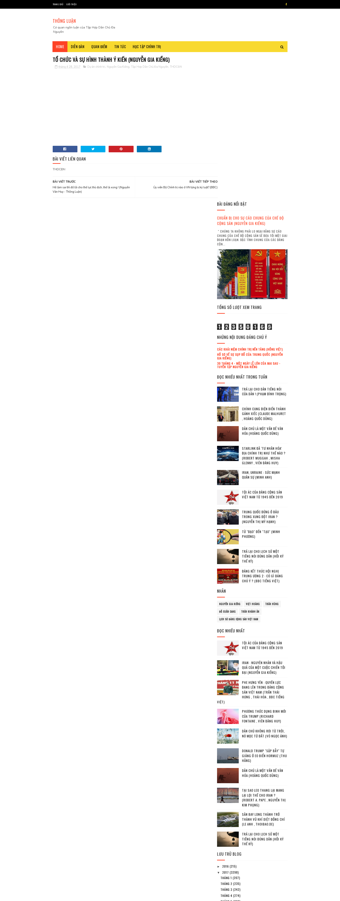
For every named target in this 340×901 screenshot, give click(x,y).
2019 (226, 810)
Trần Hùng (272, 458)
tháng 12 (227, 797)
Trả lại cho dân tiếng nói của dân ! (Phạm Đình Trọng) (264, 246)
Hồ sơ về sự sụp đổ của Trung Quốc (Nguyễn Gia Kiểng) (250, 210)
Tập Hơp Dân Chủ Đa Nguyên (149, 67)
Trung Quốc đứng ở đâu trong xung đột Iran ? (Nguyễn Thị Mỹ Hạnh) (260, 371)
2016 (226, 720)
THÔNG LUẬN (64, 21)
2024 (226, 841)
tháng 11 (227, 791)
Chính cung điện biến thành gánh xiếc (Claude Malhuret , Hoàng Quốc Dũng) (264, 268)
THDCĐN (176, 67)
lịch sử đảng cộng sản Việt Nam (238, 473)
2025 (226, 847)
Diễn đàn (78, 46)
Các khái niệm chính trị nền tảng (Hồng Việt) (250, 203)
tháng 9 (227, 779)
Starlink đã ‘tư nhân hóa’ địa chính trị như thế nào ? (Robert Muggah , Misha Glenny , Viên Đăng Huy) (264, 310)
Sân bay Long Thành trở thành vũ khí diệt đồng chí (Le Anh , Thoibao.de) (263, 673)
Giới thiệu (71, 4)
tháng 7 (227, 767)
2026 (226, 853)
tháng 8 (227, 773)
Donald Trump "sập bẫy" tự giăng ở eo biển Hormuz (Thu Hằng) (264, 609)
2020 (226, 816)
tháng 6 (227, 761)
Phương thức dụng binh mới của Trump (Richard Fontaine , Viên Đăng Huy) (264, 570)
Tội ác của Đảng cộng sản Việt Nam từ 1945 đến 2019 (262, 349)
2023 (226, 835)
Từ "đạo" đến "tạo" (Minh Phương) (261, 388)
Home (60, 46)
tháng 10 (227, 785)
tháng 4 (227, 749)
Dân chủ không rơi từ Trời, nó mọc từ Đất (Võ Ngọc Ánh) (264, 587)
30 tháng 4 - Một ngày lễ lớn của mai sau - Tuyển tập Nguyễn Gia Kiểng (248, 219)
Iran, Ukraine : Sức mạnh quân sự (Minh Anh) (261, 329)
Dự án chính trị (96, 67)
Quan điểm (100, 46)
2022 (226, 829)
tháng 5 (227, 755)
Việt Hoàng (253, 458)
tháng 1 (227, 732)
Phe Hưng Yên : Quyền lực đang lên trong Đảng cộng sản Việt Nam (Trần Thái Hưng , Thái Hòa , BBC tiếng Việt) (250, 546)
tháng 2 (227, 737)
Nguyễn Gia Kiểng (118, 67)
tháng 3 (227, 743)
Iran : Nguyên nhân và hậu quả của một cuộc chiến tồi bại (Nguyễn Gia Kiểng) (263, 521)
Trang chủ (58, 4)
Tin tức (120, 46)
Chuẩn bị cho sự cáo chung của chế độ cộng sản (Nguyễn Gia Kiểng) (250, 74)
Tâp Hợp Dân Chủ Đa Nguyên (85, 895)
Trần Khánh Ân (250, 466)
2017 (226, 726)
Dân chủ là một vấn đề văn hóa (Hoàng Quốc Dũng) (262, 285)
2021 (226, 823)
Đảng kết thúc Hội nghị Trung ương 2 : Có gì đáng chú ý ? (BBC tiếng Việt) (262, 430)
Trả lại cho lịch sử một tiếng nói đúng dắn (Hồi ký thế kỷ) (263, 410)
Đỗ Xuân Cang (227, 466)
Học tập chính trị (147, 46)
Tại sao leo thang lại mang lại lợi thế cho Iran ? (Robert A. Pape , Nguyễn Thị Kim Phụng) (264, 651)
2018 (226, 804)
